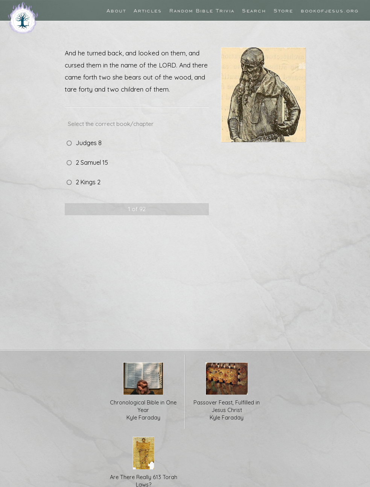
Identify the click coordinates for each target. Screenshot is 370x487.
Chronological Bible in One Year (143, 391)
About (116, 10)
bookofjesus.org (330, 10)
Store (283, 10)
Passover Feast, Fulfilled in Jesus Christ (226, 391)
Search (254, 10)
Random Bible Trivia (201, 10)
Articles (148, 10)
